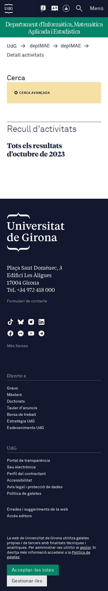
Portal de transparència (28, 461)
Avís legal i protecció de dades (34, 487)
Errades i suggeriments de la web (37, 509)
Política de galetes (24, 494)
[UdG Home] (8, 8)
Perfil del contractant (26, 474)
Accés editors (19, 516)
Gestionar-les (27, 581)
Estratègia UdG (21, 421)
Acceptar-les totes (33, 570)
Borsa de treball (21, 415)
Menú (96, 8)
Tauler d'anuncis (22, 408)
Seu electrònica (21, 467)
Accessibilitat (19, 480)
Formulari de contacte (27, 301)
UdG (12, 46)
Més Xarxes (17, 346)
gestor (85, 548)
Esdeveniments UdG (25, 428)
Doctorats (16, 401)
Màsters (14, 395)
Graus (12, 388)
